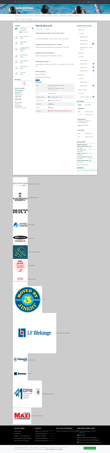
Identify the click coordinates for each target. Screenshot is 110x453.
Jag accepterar (90, 448)
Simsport (39, 1)
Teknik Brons (81, 29)
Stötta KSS (76, 15)
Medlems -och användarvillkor (22, 436)
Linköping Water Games (21, 107)
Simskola (33, 1)
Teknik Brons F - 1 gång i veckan (86, 48)
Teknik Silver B (87, 64)
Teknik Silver (81, 53)
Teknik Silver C (87, 67)
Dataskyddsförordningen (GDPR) (22, 438)
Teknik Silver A (83, 60)
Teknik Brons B (84, 40)
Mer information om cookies (21, 440)
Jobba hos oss (62, 15)
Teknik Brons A (84, 37)
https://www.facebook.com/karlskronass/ (87, 170)
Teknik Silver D (87, 71)
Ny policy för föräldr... (40, 436)
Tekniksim (36, 15)
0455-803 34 (82, 435)
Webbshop (70, 15)
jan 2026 (81, 33)
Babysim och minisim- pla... (42, 431)
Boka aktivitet (17, 431)
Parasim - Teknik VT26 (87, 97)
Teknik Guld (81, 75)
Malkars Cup (18, 97)
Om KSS (55, 15)
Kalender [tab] (47, 29)
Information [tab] (40, 29)
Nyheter (16, 15)
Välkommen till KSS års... (41, 433)
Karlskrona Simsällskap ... (41, 438)
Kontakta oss (17, 433)
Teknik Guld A (83, 82)
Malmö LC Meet (19, 94)
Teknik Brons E (87, 44)
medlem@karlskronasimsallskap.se (88, 437)
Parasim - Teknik (82, 89)
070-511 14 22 (24, 32)
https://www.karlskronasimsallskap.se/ (89, 440)
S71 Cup (17, 104)
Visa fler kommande (83, 165)
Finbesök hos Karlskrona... (42, 440)
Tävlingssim (49, 15)
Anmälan (19, 1)
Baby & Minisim (25, 1)
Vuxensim (45, 1)
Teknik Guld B (87, 85)
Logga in (84, 1)
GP (15, 101)
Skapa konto (91, 1)
